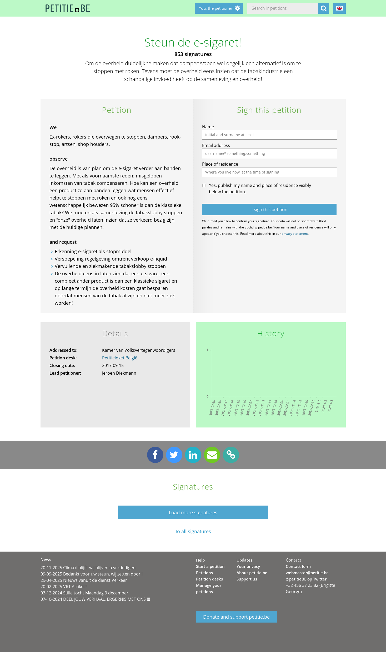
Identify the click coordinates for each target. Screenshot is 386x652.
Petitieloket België (119, 358)
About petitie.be (252, 572)
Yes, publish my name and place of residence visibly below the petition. (260, 188)
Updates (244, 560)
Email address (216, 145)
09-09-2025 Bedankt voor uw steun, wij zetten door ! (92, 574)
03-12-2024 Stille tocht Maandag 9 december (84, 593)
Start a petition (210, 566)
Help (200, 560)
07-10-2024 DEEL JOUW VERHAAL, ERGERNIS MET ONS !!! (95, 599)
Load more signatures (193, 512)
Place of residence (220, 164)
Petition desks (209, 579)
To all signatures (193, 531)
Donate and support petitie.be (236, 617)
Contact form (298, 566)
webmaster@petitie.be (307, 572)
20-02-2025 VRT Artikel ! (64, 586)
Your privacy (248, 566)
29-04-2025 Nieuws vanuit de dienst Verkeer (84, 580)
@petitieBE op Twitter (306, 579)
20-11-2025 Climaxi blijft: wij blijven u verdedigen (88, 567)
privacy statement (295, 233)
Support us (247, 579)
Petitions (204, 572)
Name (208, 127)
